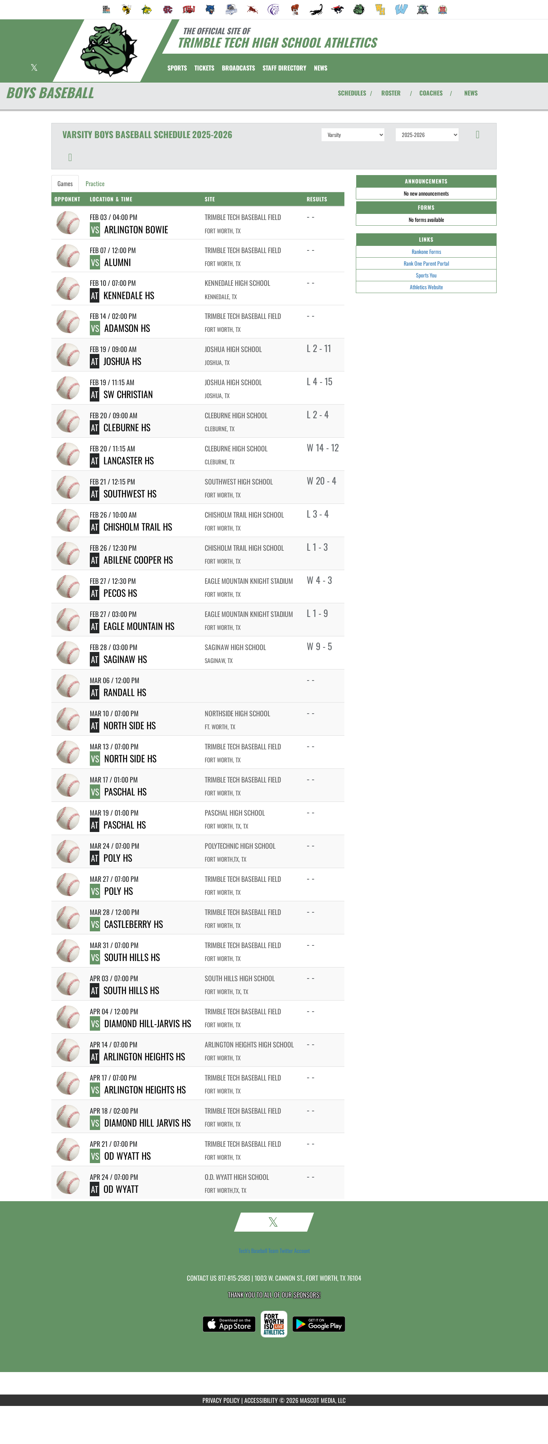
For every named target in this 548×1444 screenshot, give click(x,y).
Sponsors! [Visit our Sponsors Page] (306, 1294)
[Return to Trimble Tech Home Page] (108, 50)
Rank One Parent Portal (426, 263)
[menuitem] (106, 9)
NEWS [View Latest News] (471, 93)
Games (65, 183)
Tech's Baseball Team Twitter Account (274, 1250)
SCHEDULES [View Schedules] (352, 93)
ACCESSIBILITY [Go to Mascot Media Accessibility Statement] (261, 1400)
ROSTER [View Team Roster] (391, 93)
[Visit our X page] (34, 68)
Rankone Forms (426, 251)
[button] (477, 134)
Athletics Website (426, 287)
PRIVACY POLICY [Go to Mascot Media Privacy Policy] (221, 1400)
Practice (95, 183)
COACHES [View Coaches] (431, 93)
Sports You (426, 275)
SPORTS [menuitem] (177, 67)
